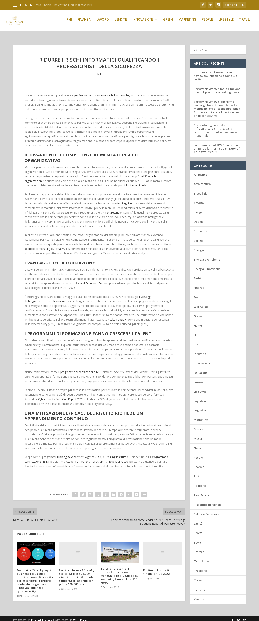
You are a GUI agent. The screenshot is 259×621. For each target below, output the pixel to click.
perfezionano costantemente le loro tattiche (101, 92)
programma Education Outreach (113, 458)
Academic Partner (77, 458)
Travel (244, 22)
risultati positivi (117, 316)
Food (197, 294)
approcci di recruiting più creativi (44, 245)
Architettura (202, 180)
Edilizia (198, 237)
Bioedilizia (201, 190)
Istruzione (200, 369)
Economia (200, 227)
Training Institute (115, 453)
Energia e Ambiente (207, 256)
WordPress (80, 616)
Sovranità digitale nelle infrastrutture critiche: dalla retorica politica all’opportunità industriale (215, 127)
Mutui (198, 435)
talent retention (113, 209)
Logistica (200, 397)
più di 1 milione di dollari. (133, 182)
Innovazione (143, 22)
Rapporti (200, 482)
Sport (197, 539)
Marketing (187, 22)
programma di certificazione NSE (80, 368)
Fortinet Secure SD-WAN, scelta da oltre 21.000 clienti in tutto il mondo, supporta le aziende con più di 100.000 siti (77, 574)
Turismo (199, 586)
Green (168, 22)
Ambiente (200, 171)
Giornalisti (201, 303)
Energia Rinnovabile (207, 265)
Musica (198, 426)
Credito (199, 199)
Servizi (198, 529)
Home (198, 322)
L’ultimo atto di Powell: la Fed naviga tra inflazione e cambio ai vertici (216, 72)
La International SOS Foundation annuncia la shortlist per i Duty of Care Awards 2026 (217, 145)
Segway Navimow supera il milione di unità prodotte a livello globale (217, 87)
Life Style (226, 22)
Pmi (69, 22)
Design (198, 218)
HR (196, 331)
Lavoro (102, 22)
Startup (199, 548)
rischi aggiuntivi (125, 200)
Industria (200, 350)
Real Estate (201, 492)
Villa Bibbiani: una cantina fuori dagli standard (64, 5)
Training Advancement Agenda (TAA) (79, 453)
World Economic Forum (92, 280)
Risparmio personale (207, 501)
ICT (99, 70)
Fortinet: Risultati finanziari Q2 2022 (156, 568)
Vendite (121, 22)
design (198, 209)
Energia (199, 246)
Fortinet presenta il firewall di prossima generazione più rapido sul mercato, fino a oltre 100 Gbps (120, 572)
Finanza (84, 22)
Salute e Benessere (206, 510)
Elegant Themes (41, 616)
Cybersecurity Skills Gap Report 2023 (60, 395)
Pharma (199, 463)
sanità (198, 520)
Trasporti (200, 567)
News (197, 445)
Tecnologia (201, 558)
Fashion (199, 275)
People (207, 22)
